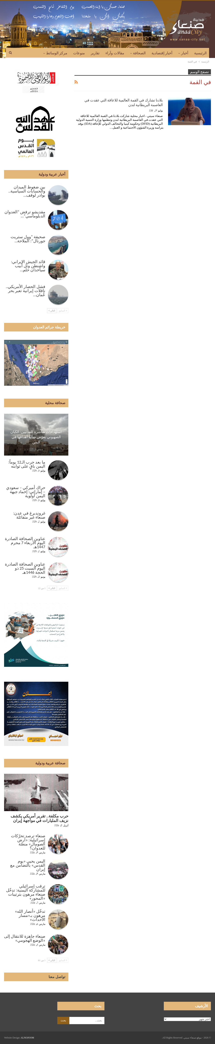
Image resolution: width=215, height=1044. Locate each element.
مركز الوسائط (57, 53)
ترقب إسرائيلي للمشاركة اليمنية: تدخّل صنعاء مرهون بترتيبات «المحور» (25, 892)
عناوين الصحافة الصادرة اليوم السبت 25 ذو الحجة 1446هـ (25, 568)
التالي (52, 310)
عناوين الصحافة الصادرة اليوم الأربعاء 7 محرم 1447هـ (25, 542)
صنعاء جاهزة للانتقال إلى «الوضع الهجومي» (24, 938)
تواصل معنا (57, 977)
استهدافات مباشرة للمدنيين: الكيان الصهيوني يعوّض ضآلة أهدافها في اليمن (36, 437)
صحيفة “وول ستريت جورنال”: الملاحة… (28, 238)
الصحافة (139, 53)
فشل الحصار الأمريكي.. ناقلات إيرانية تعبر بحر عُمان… (25, 290)
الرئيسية (200, 53)
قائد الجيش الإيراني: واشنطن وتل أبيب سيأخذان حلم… (28, 265)
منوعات (79, 53)
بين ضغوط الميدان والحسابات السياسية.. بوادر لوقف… (26, 191)
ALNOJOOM (27, 1037)
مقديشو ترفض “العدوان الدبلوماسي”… (24, 213)
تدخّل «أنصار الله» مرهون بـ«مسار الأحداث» (30, 915)
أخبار (184, 53)
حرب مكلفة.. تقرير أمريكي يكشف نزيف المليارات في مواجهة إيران (39, 818)
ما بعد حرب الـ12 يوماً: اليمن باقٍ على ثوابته (26, 464)
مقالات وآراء (114, 53)
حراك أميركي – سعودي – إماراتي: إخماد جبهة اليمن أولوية (25, 491)
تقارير (95, 53)
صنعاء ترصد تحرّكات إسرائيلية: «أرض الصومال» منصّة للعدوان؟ (28, 842)
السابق (63, 310)
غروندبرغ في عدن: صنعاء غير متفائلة (29, 515)
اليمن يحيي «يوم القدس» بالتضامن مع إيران (27, 865)
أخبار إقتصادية (162, 53)
